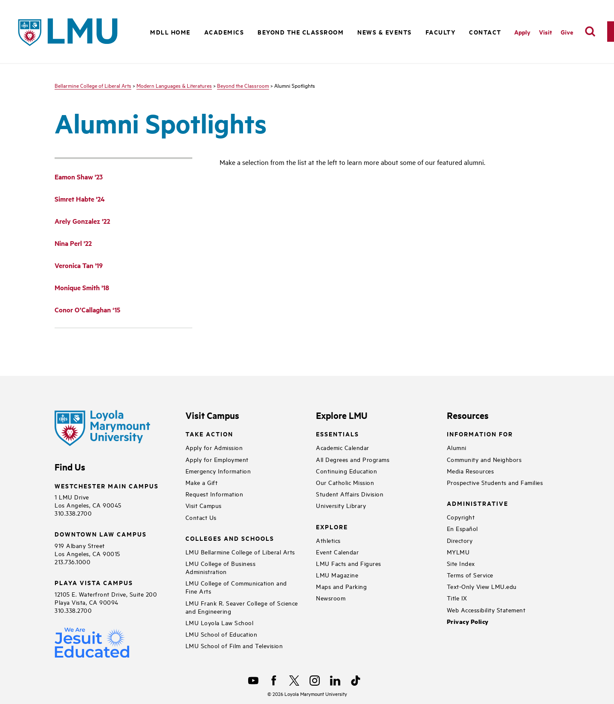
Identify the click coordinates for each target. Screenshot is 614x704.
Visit (545, 31)
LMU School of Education (221, 634)
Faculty (441, 31)
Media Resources (470, 471)
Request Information (214, 494)
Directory (460, 540)
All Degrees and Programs (352, 459)
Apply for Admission (214, 447)
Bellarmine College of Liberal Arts (93, 85)
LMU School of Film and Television (234, 645)
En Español (462, 528)
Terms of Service (470, 575)
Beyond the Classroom (243, 85)
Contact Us (201, 517)
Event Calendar (337, 552)
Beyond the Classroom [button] (301, 31)
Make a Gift (201, 482)
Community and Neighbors (484, 459)
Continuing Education (346, 471)
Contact (485, 31)
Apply (522, 31)
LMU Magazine (337, 575)
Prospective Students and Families (495, 482)
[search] (590, 31)
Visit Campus (203, 505)
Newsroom (330, 598)
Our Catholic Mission (345, 482)
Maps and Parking (341, 586)
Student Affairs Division (349, 494)
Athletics (328, 540)
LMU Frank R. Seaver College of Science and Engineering (241, 607)
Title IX (457, 598)
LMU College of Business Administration (220, 567)
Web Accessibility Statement (486, 610)
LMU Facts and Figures (348, 563)
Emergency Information (218, 471)
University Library (341, 505)
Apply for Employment (217, 459)
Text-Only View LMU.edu (482, 586)
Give (567, 31)
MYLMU (458, 552)
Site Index (461, 563)
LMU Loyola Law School (219, 622)
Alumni (456, 447)
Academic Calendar (342, 447)
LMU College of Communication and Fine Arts (236, 587)
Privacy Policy (468, 621)
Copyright (461, 517)
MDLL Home (170, 31)
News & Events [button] (384, 31)
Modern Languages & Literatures (174, 85)
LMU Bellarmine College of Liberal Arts (240, 552)
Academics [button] (224, 31)
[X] (294, 680)
